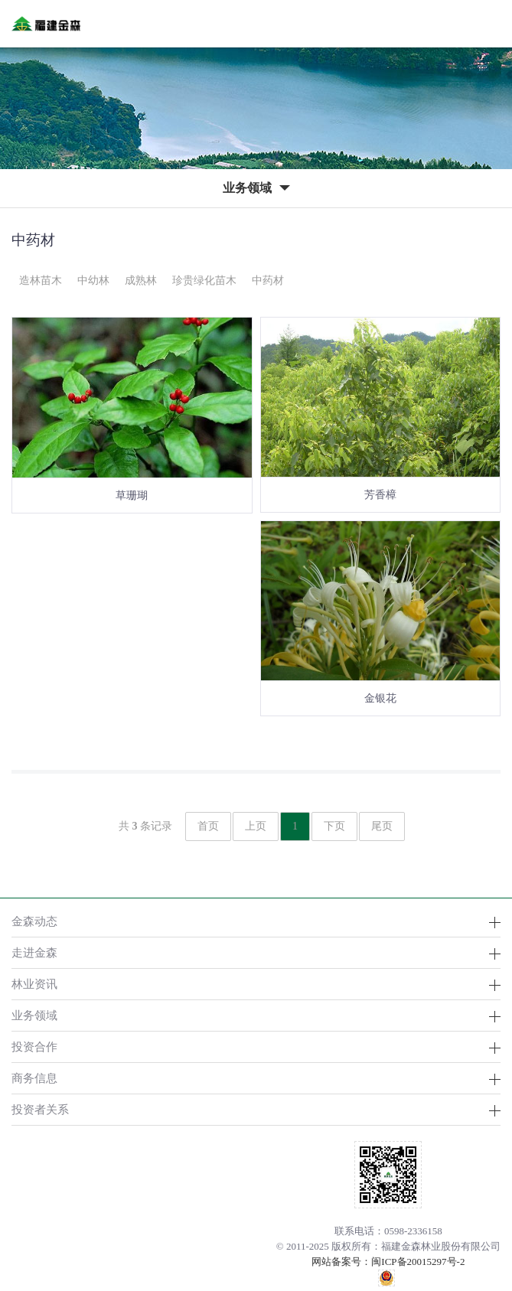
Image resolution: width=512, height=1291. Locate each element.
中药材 (268, 280)
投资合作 (34, 1046)
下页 (334, 826)
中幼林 (93, 280)
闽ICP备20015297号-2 (418, 1261)
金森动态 (34, 920)
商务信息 (34, 1077)
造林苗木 (40, 280)
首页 (208, 826)
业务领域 (34, 1015)
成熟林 (141, 280)
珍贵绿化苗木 (204, 280)
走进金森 (34, 952)
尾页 (382, 826)
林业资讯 (34, 983)
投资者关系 (40, 1109)
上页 (255, 826)
